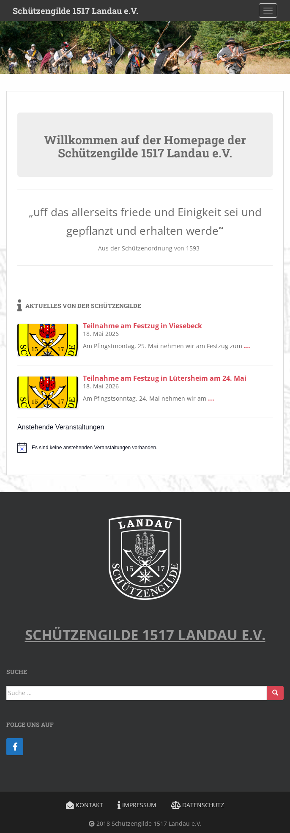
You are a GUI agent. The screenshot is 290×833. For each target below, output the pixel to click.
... (247, 345)
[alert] (145, 448)
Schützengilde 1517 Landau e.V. (75, 10)
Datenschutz (197, 805)
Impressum (137, 805)
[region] (145, 47)
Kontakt (84, 805)
